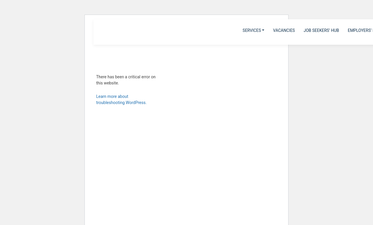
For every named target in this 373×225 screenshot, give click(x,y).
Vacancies (284, 30)
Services (252, 30)
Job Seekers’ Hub (321, 30)
